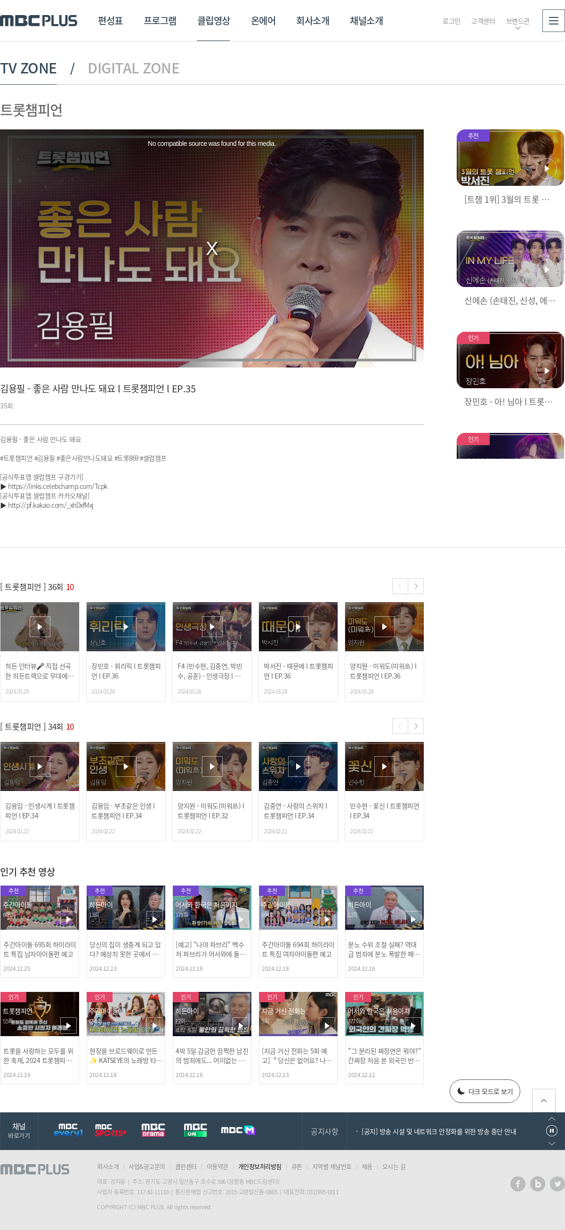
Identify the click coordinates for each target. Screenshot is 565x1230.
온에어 (263, 20)
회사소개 (312, 20)
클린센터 (186, 1166)
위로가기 (544, 1100)
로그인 (451, 20)
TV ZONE (28, 67)
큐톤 (296, 1166)
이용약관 (217, 1166)
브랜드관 (518, 20)
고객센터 (483, 20)
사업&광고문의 (147, 1166)
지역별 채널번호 (332, 1166)
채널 (18, 1130)
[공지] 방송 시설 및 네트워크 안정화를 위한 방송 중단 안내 (439, 1131)
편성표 (110, 20)
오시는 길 (394, 1166)
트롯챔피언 (31, 109)
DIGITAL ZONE (133, 67)
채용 (367, 1166)
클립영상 (213, 20)
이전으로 (552, 1118)
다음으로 (552, 1143)
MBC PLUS (38, 20)
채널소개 (366, 20)
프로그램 (160, 20)
